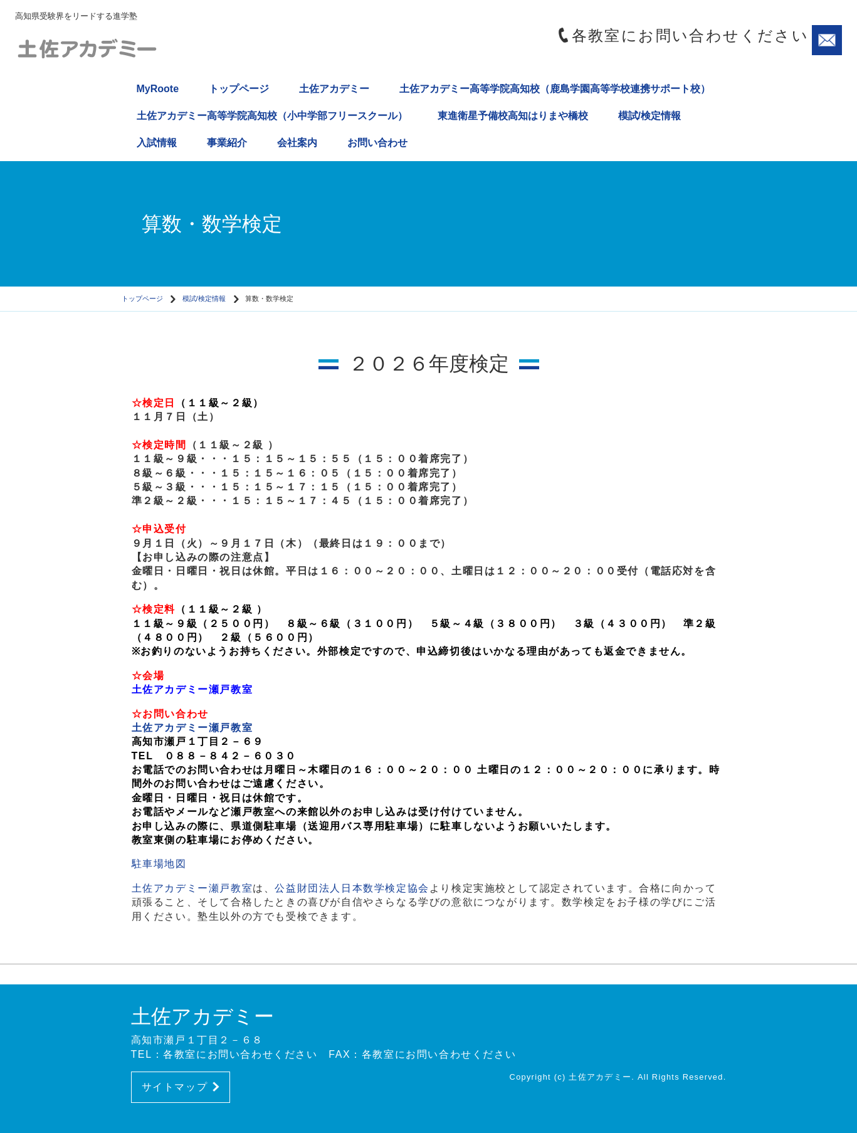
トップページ (239, 88)
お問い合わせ (377, 142)
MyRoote (158, 88)
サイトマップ (180, 1087)
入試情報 (157, 142)
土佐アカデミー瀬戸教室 (192, 689)
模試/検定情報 (649, 115)
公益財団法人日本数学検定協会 (352, 888)
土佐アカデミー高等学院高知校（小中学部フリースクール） (272, 115)
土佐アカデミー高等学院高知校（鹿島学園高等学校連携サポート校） (554, 88)
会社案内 (297, 142)
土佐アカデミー (334, 88)
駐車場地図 (159, 863)
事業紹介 (227, 142)
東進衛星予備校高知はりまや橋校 (513, 115)
